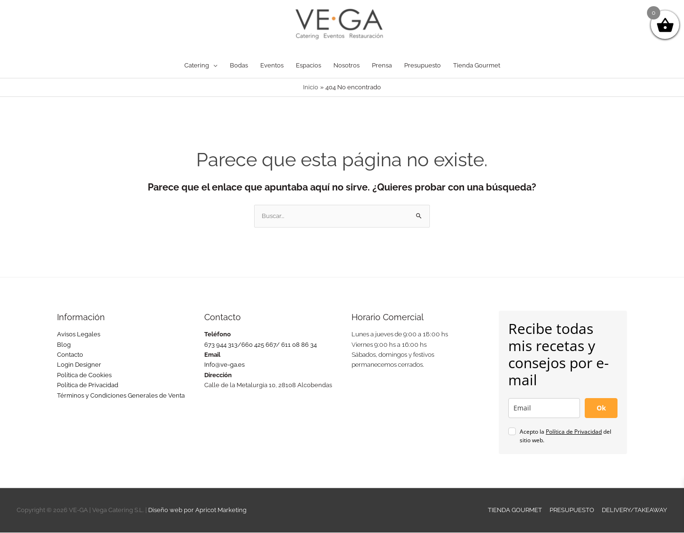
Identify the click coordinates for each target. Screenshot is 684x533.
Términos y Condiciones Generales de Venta (121, 396)
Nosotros (346, 65)
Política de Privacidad (87, 385)
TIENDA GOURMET (515, 510)
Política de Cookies (84, 375)
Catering (196, 65)
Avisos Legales (78, 334)
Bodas (239, 65)
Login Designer (79, 365)
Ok (601, 408)
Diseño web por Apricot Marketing (197, 510)
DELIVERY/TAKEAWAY (634, 510)
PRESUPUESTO (572, 510)
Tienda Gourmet (476, 65)
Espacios (308, 65)
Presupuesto (422, 65)
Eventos (272, 65)
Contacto (70, 355)
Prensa (382, 65)
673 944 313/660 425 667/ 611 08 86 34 (260, 345)
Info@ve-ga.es (224, 365)
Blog (64, 345)
